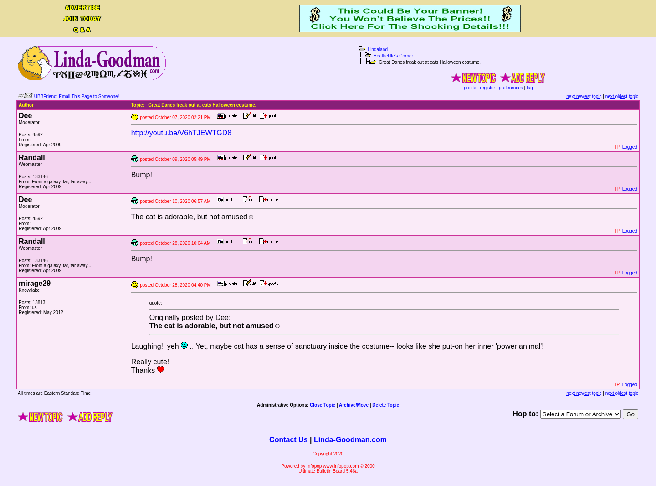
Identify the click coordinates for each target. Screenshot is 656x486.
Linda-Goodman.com (350, 440)
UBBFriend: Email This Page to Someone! (76, 96)
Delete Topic (385, 405)
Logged (629, 147)
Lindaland (378, 49)
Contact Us (288, 440)
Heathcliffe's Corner (393, 55)
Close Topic (322, 405)
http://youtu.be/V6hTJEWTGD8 (181, 133)
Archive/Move (354, 405)
